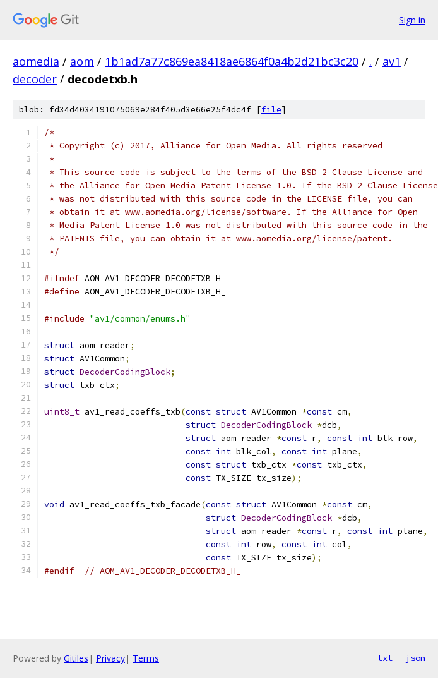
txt (385, 657)
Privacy (110, 658)
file (271, 109)
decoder (35, 79)
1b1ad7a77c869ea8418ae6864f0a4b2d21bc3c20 (231, 61)
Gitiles (76, 658)
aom (82, 61)
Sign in (412, 20)
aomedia (36, 61)
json (415, 657)
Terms (146, 658)
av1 (391, 61)
